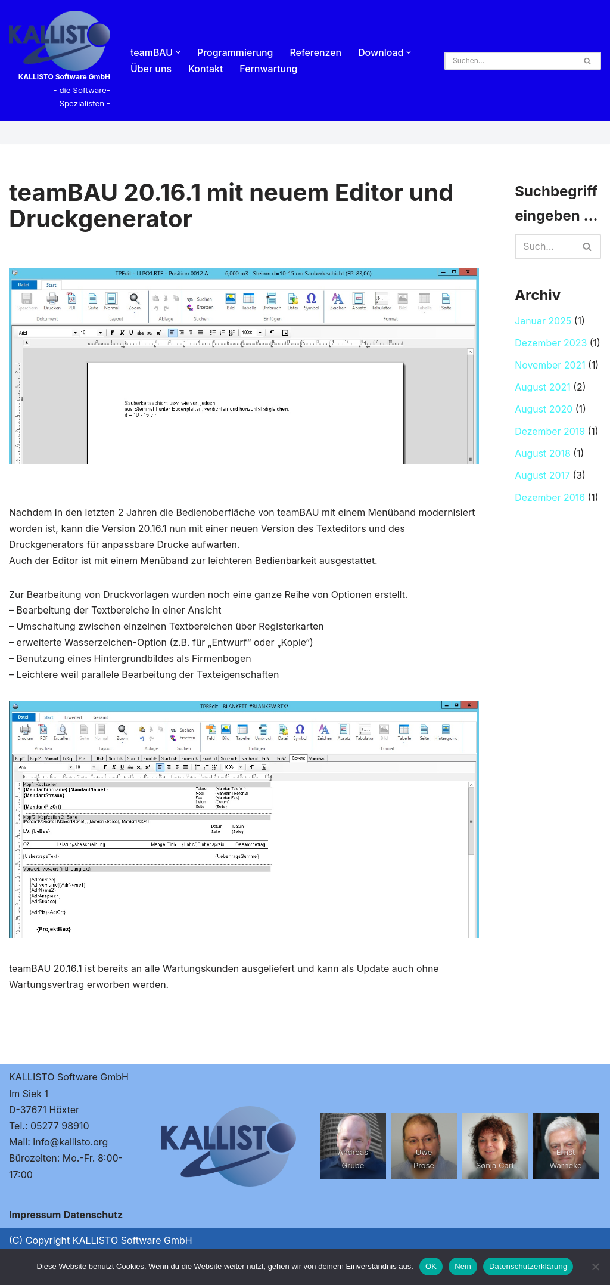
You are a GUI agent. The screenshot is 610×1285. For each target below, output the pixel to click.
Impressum (35, 1215)
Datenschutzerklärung (528, 1266)
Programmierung (236, 52)
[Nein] (595, 1266)
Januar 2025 (543, 323)
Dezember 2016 (550, 500)
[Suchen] (509, 61)
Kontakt (205, 69)
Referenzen (317, 52)
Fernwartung (269, 69)
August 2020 (544, 411)
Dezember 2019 (550, 433)
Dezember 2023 (551, 345)
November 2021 (550, 367)
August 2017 (542, 478)
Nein (463, 1266)
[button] (178, 52)
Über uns (151, 69)
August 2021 (543, 389)
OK (431, 1266)
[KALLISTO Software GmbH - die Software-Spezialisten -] (59, 60)
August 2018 (543, 456)
